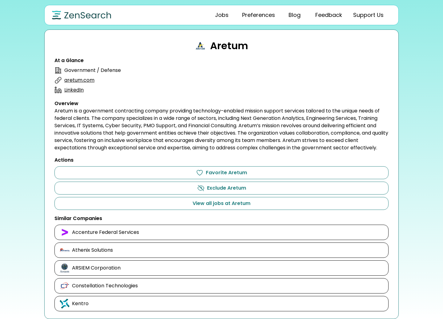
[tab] (222, 15)
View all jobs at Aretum (221, 203)
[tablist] (278, 15)
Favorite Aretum (221, 172)
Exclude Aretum (221, 188)
